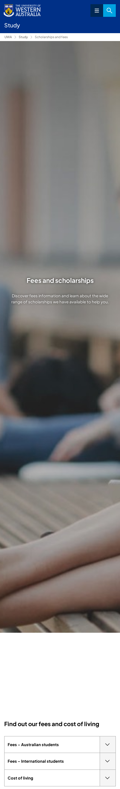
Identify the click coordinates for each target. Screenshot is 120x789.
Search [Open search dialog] (109, 10)
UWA (8, 37)
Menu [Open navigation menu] (96, 10)
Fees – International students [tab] (62, 761)
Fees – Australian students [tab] (62, 744)
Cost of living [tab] (62, 778)
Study (23, 37)
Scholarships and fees (51, 37)
